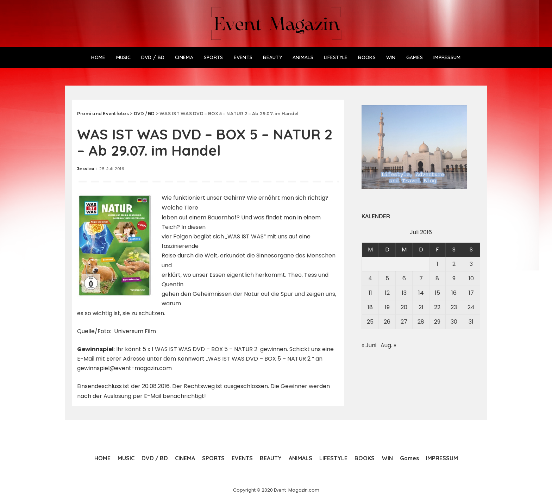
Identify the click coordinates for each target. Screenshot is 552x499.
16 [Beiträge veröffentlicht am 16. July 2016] (454, 293)
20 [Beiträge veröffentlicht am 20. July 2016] (404, 307)
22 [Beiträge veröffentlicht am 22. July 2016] (437, 307)
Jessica (85, 168)
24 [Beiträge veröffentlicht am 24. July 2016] (471, 307)
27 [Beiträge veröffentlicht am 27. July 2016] (404, 322)
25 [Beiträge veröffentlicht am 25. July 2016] (370, 322)
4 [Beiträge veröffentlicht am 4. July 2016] (370, 278)
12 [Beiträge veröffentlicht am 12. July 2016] (387, 293)
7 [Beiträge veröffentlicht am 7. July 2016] (421, 278)
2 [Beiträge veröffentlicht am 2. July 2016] (454, 264)
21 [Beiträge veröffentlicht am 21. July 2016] (421, 307)
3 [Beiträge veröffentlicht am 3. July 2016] (471, 264)
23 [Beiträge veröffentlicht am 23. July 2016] (454, 307)
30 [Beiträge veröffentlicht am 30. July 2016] (454, 322)
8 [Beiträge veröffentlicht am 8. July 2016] (437, 278)
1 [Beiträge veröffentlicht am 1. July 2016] (437, 264)
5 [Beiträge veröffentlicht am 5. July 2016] (387, 278)
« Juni (369, 345)
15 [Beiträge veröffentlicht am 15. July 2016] (437, 293)
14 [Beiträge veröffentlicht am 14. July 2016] (421, 293)
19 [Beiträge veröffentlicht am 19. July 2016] (387, 307)
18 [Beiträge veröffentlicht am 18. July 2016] (370, 307)
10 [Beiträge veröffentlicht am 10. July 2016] (471, 278)
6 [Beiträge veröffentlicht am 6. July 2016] (404, 278)
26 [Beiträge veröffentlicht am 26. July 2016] (387, 322)
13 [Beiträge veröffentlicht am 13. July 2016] (404, 293)
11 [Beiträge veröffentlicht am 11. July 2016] (370, 293)
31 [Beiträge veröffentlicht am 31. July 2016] (471, 322)
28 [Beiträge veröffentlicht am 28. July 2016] (421, 322)
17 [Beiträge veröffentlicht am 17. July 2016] (471, 293)
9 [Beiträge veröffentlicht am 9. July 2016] (454, 278)
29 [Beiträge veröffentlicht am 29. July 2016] (437, 322)
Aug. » (388, 345)
